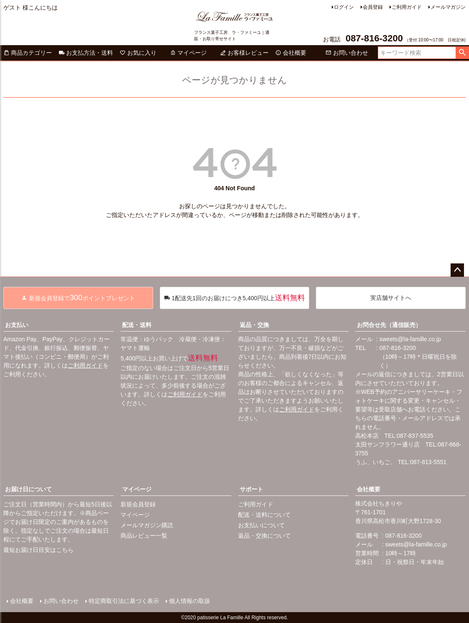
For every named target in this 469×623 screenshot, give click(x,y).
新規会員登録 (138, 504)
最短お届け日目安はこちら (38, 549)
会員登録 (373, 7)
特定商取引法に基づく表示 (124, 600)
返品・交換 (254, 325)
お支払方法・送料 (86, 52)
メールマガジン (448, 7)
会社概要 (290, 52)
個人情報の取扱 (189, 600)
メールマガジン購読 (146, 525)
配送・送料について (264, 514)
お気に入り (138, 52)
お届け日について (28, 489)
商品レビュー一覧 (143, 535)
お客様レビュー (244, 52)
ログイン (344, 7)
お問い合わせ (346, 52)
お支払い (16, 325)
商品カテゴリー (27, 52)
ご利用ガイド (407, 7)
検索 (462, 53)
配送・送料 (136, 325)
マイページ (188, 52)
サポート (251, 489)
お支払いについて (261, 525)
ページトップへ (457, 270)
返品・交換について (264, 535)
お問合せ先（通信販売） (389, 325)
